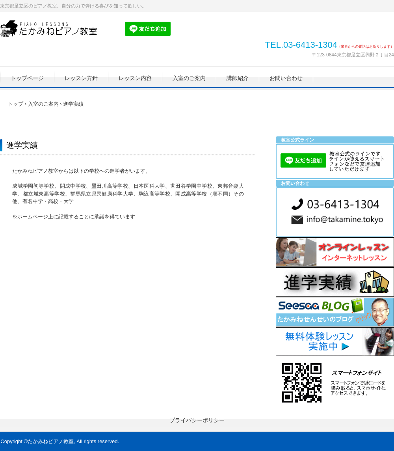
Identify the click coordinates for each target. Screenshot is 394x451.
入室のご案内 (189, 78)
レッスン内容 (135, 78)
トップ (15, 104)
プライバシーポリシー (197, 420)
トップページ (27, 78)
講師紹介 (238, 78)
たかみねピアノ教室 (53, 29)
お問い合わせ (286, 78)
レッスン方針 (81, 78)
